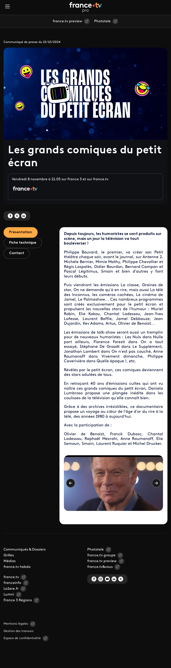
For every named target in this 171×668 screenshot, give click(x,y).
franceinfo (12, 583)
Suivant (156, 483)
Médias (10, 561)
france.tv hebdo (17, 567)
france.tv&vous (100, 567)
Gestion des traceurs (18, 631)
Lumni (9, 594)
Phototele (102, 21)
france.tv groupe (101, 555)
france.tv (11, 577)
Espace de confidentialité (22, 638)
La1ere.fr (11, 589)
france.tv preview (67, 21)
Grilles (9, 555)
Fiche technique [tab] (22, 243)
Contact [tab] (16, 253)
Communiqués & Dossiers (25, 549)
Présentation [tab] (20, 232)
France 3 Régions (18, 600)
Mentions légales (16, 623)
